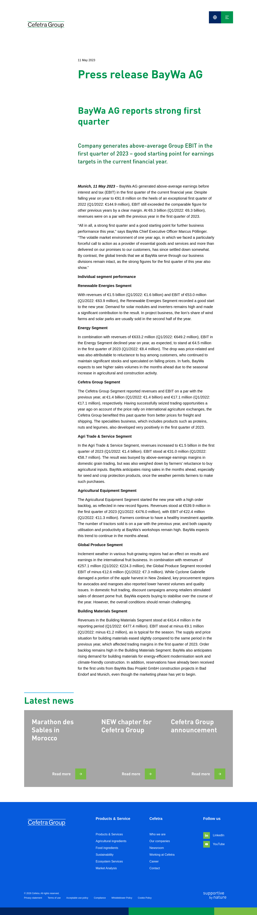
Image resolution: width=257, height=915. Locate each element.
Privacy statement (33, 898)
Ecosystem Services (109, 861)
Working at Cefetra (162, 854)
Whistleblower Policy (121, 898)
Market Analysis (106, 868)
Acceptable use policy (77, 898)
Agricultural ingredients (111, 841)
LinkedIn (213, 835)
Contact (155, 868)
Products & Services (109, 834)
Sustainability (105, 854)
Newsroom (157, 847)
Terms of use (54, 898)
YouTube (214, 844)
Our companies (160, 841)
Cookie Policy (145, 898)
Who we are (158, 834)
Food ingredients (107, 847)
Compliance (100, 898)
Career (154, 861)
